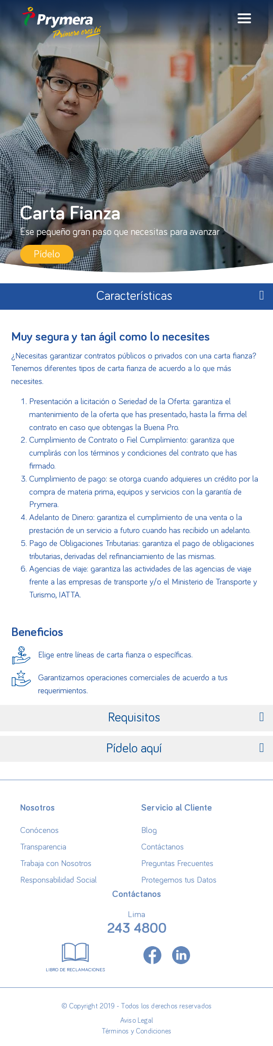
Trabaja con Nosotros (55, 863)
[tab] (136, 296)
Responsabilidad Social (58, 880)
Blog (149, 830)
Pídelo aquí (185, 748)
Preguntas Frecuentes (177, 863)
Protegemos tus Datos (179, 880)
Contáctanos (162, 847)
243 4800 (137, 929)
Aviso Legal (136, 1020)
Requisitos (186, 717)
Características (180, 296)
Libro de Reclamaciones (75, 955)
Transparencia (43, 847)
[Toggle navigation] (244, 18)
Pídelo (47, 254)
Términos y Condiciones (136, 1031)
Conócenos (39, 830)
